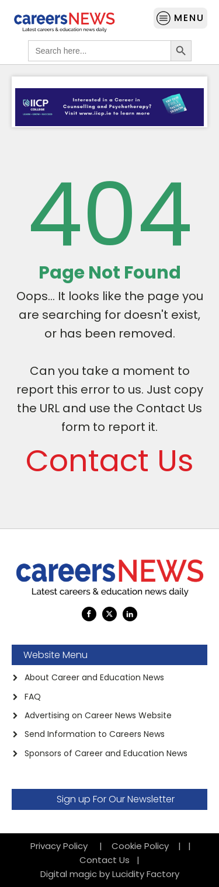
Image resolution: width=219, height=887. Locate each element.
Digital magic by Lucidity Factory (109, 874)
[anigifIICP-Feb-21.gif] (109, 123)
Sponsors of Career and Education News (106, 753)
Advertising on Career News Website (98, 715)
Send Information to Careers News (95, 734)
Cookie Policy (140, 846)
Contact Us (110, 460)
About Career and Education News (94, 677)
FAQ (33, 696)
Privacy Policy (62, 846)
